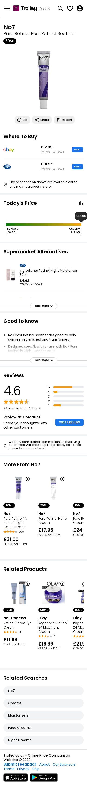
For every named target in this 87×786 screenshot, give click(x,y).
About (44, 764)
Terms (8, 768)
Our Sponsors (64, 764)
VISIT (77, 149)
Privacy (23, 768)
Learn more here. (32, 448)
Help (36, 768)
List (22, 119)
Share (42, 119)
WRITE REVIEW (69, 422)
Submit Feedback (19, 764)
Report (64, 119)
